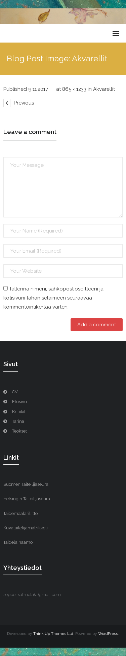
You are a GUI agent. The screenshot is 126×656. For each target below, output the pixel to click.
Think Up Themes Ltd (53, 633)
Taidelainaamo (18, 542)
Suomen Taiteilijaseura (25, 484)
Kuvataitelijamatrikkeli (25, 527)
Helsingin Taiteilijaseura (26, 498)
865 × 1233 (74, 89)
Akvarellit (104, 89)
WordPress (108, 633)
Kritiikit (19, 411)
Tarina (18, 421)
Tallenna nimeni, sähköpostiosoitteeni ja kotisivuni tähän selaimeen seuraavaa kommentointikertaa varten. (53, 298)
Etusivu (19, 401)
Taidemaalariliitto (20, 513)
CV (15, 391)
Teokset (19, 431)
